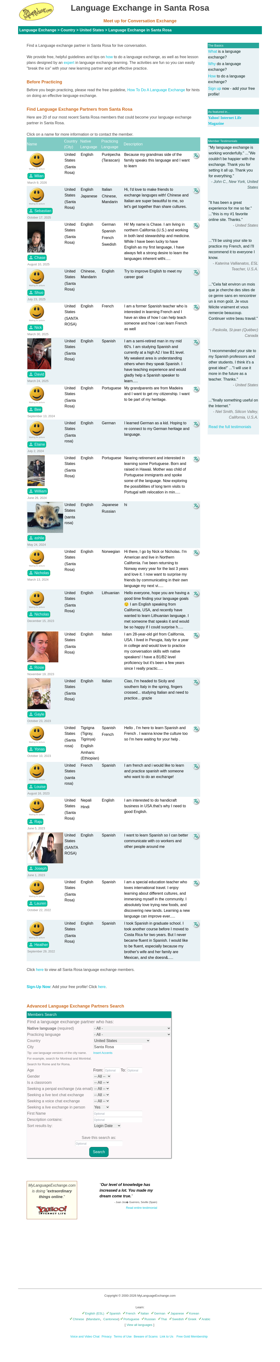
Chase (37, 257)
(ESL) (100, 1313)
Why (212, 64)
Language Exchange (37, 30)
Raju (35, 821)
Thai (162, 1319)
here (40, 970)
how (109, 57)
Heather (38, 944)
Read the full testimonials (230, 427)
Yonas (37, 749)
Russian (148, 1319)
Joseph (38, 868)
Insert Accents (102, 1053)
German (158, 1313)
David (36, 374)
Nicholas (39, 572)
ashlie (36, 537)
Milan (36, 175)
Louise (37, 786)
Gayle (36, 714)
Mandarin (93, 1319)
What (212, 51)
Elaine (37, 444)
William (38, 491)
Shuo (36, 292)
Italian (143, 1313)
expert (69, 63)
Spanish (113, 1313)
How (212, 76)
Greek (190, 1319)
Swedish (176, 1319)
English (88, 1313)
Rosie (36, 667)
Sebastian (40, 210)
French (129, 1313)
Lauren (37, 903)
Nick (35, 327)
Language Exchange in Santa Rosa (140, 30)
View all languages (139, 1325)
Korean (192, 1313)
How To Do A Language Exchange (156, 90)
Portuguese (129, 1319)
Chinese (77, 1319)
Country (68, 30)
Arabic (204, 1319)
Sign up (214, 88)
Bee (35, 409)
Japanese (175, 1313)
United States (92, 30)
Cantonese (110, 1319)
